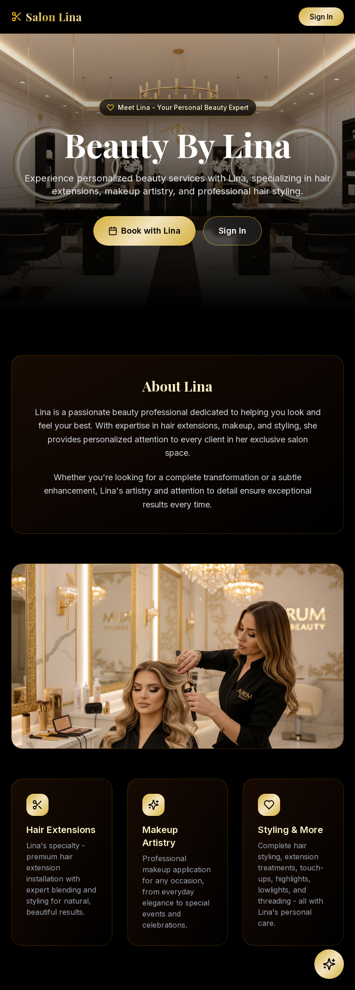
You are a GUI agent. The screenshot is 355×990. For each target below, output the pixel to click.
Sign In (321, 16)
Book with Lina (144, 230)
